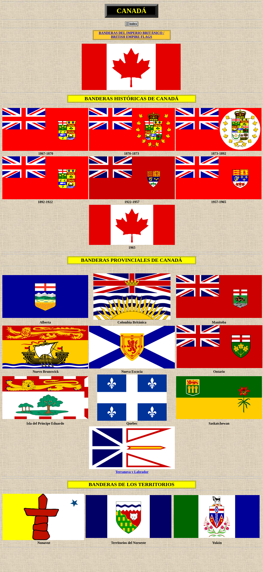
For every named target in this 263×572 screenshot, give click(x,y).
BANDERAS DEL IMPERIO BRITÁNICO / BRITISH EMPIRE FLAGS (131, 35)
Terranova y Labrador (131, 472)
